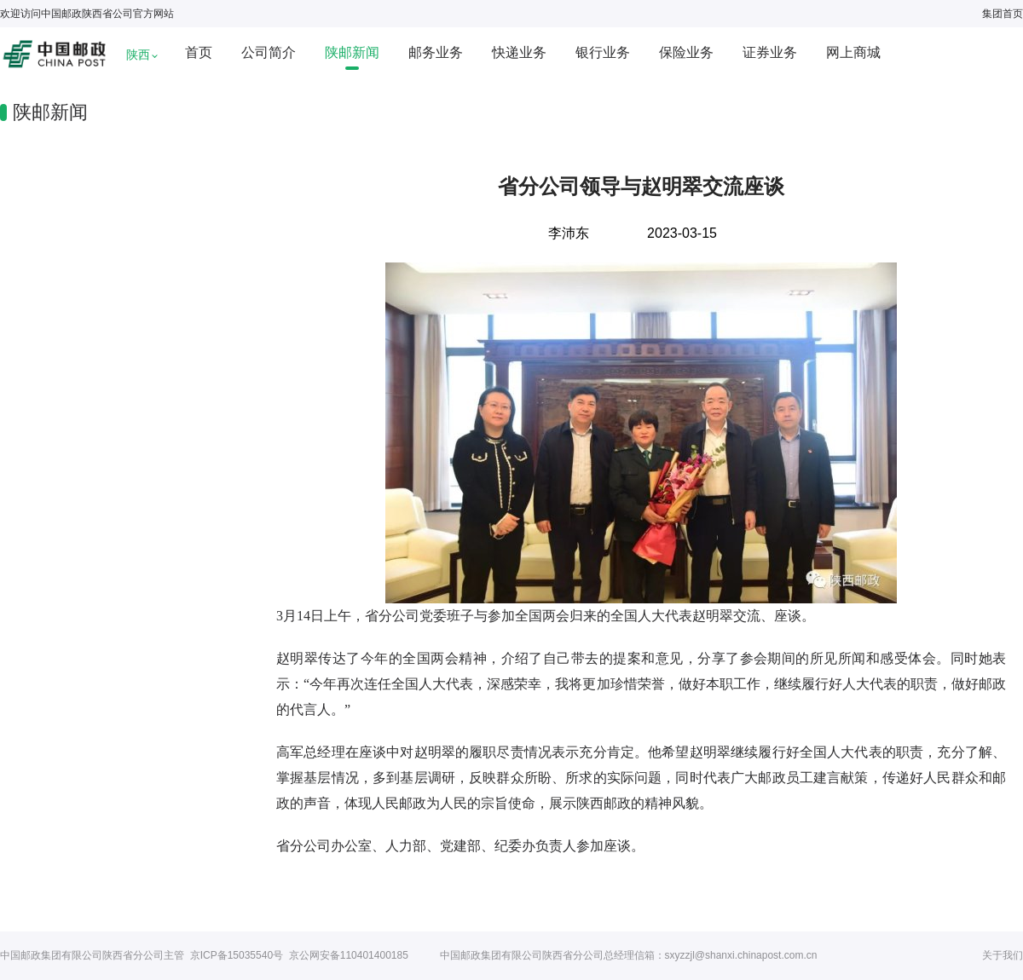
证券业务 (770, 52)
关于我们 (1002, 955)
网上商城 (853, 52)
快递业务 (519, 52)
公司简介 (268, 52)
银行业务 (602, 52)
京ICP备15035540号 (236, 955)
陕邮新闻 (352, 52)
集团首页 (1002, 14)
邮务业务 (435, 52)
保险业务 (686, 52)
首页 (198, 52)
